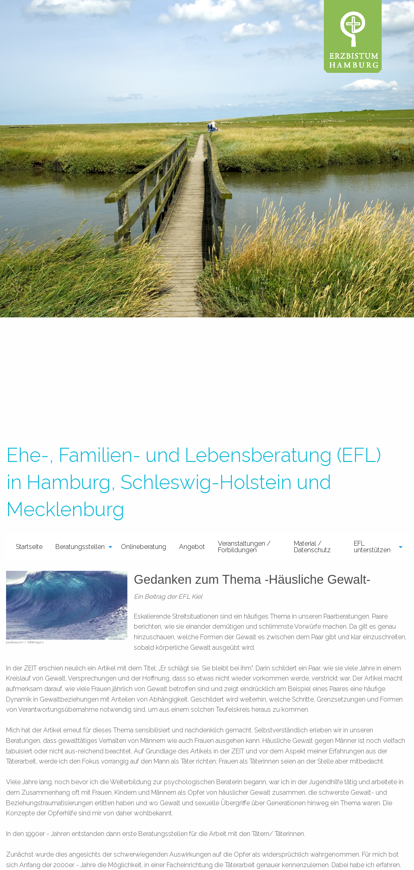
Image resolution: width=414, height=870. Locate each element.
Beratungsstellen (80, 547)
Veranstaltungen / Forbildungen (244, 547)
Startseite (29, 547)
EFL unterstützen (372, 547)
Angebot (192, 547)
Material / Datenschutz (312, 547)
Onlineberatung (143, 547)
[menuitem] (29, 547)
